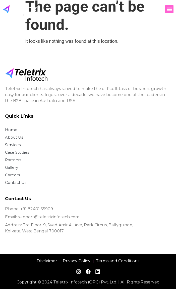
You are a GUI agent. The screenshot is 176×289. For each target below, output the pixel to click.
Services (13, 144)
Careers (12, 175)
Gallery (11, 167)
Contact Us (15, 182)
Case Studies (17, 152)
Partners (13, 159)
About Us (14, 137)
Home (11, 129)
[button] (169, 9)
